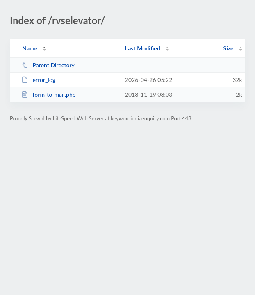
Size (228, 48)
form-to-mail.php (48, 94)
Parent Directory (48, 64)
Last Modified (142, 48)
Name (29, 48)
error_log (38, 79)
